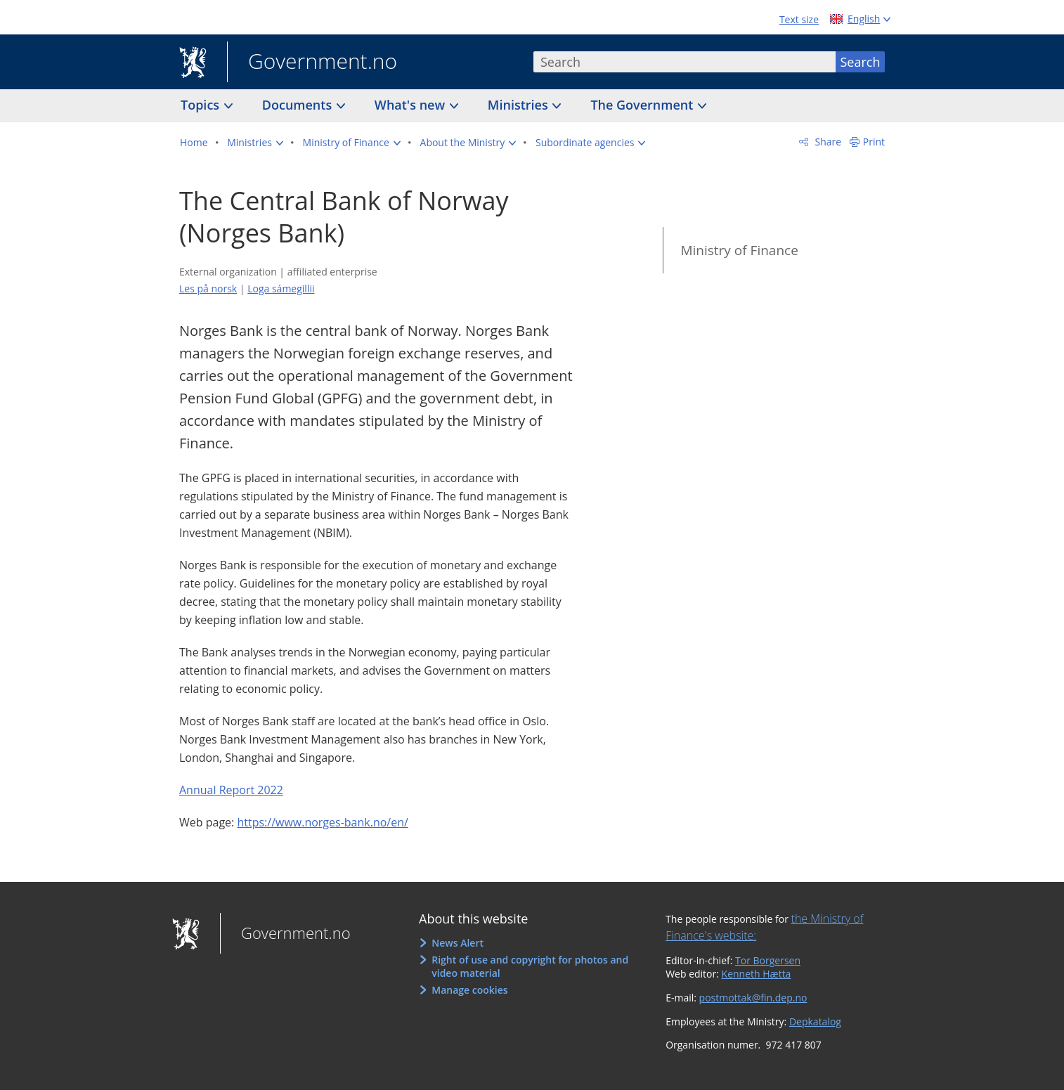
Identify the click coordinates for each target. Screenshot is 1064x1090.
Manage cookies (469, 990)
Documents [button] (298, 104)
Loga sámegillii (280, 288)
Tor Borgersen (767, 960)
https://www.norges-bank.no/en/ (322, 822)
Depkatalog (815, 1021)
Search (861, 61)
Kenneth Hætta (756, 973)
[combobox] (684, 61)
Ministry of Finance (739, 250)
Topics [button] (202, 104)
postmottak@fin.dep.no (753, 997)
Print (874, 141)
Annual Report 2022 (231, 790)
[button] (255, 143)
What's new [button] (411, 104)
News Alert (458, 942)
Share (826, 141)
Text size (799, 19)
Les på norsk (208, 288)
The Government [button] (643, 104)
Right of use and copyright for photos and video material (530, 966)
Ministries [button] (520, 104)
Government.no (312, 62)
